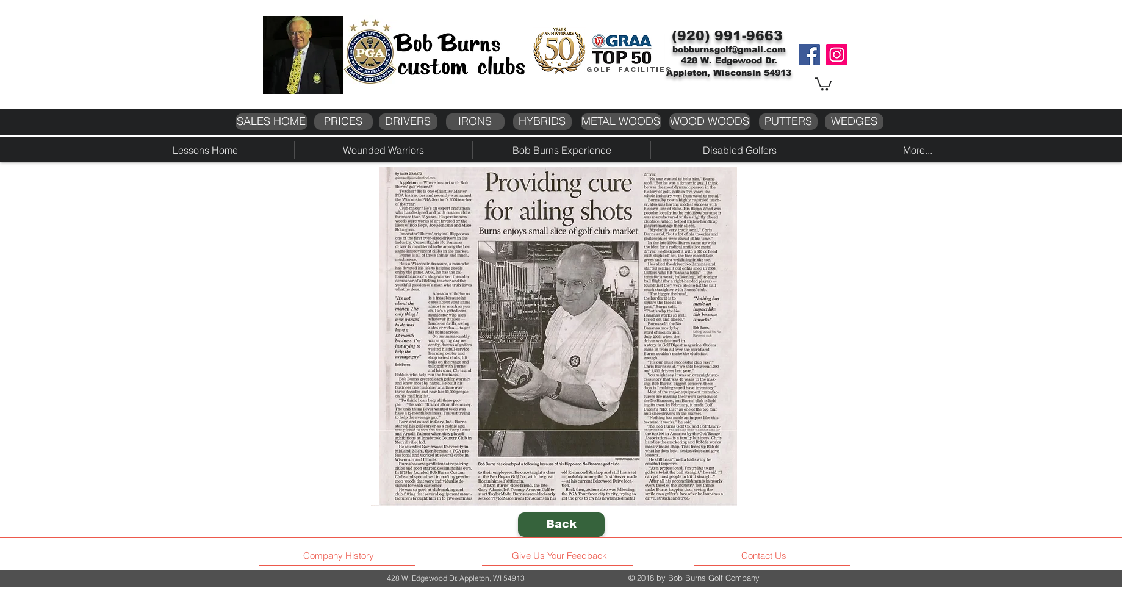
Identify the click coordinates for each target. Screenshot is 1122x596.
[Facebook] (809, 54)
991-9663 (748, 35)
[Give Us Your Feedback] (563, 556)
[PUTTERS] (788, 121)
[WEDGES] (854, 121)
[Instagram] (836, 54)
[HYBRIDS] (542, 121)
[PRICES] (343, 121)
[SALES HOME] (271, 121)
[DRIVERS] (408, 121)
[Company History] (340, 556)
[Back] (561, 524)
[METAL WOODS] (621, 121)
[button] (823, 83)
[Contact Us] (765, 556)
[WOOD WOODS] (709, 121)
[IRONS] (475, 121)
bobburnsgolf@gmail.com (729, 49)
